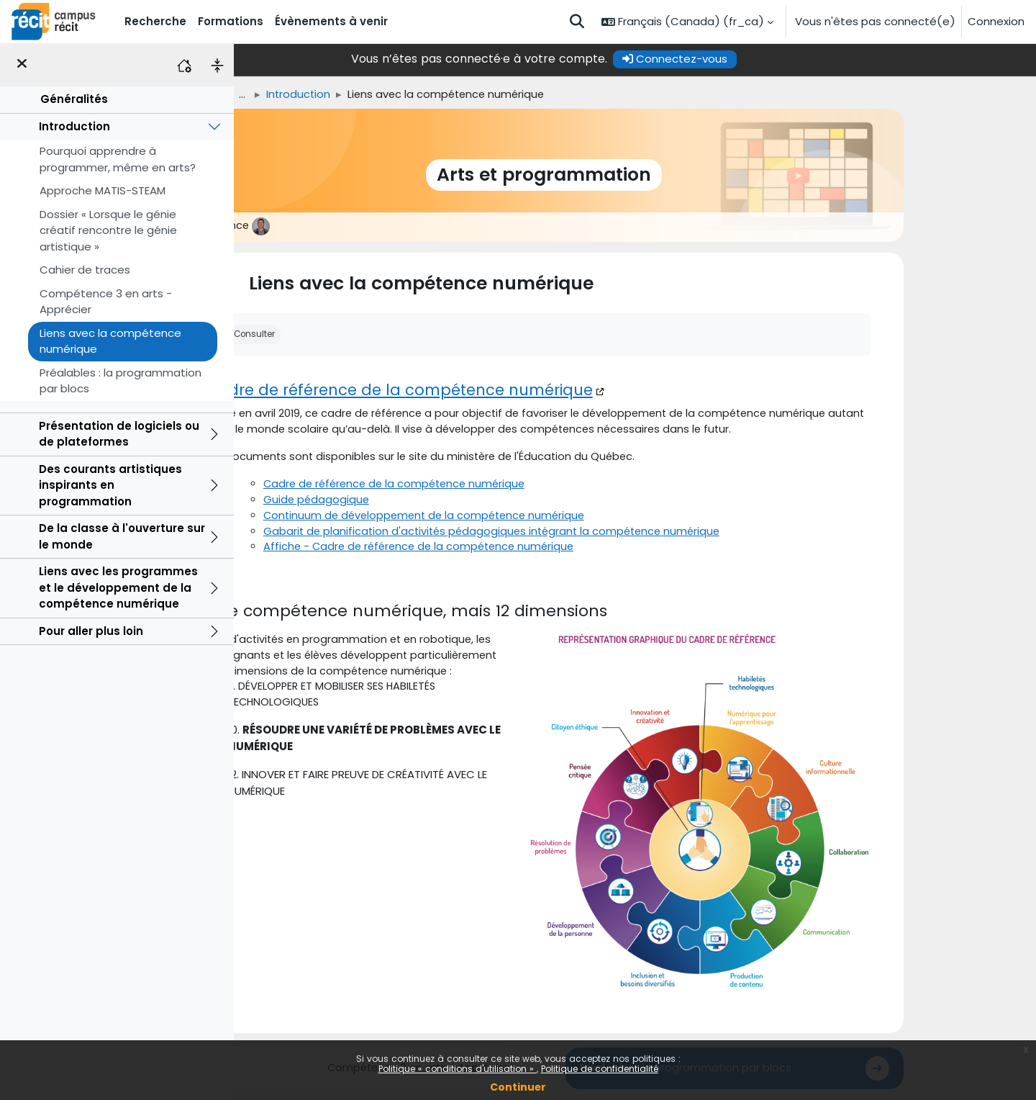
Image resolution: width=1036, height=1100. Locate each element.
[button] (577, 21)
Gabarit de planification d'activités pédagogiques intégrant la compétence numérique (589, 534)
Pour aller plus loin (91, 631)
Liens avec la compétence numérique (110, 341)
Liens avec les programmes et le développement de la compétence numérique (118, 587)
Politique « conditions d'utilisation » (457, 1069)
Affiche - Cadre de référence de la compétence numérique (515, 551)
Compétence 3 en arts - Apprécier (106, 301)
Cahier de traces (85, 269)
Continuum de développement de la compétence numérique (520, 518)
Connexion (996, 21)
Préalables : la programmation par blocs (120, 381)
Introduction (74, 126)
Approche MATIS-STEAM (102, 190)
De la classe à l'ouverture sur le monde (122, 536)
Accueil (295, 94)
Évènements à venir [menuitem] (331, 21)
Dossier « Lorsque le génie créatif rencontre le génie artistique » (108, 230)
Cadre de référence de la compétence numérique (490, 390)
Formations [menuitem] (230, 21)
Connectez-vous (766, 58)
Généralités (74, 99)
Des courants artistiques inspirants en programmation (110, 485)
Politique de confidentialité (599, 1069)
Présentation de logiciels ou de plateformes (119, 434)
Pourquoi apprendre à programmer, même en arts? (118, 159)
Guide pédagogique (409, 502)
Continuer (518, 1087)
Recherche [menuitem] (155, 21)
